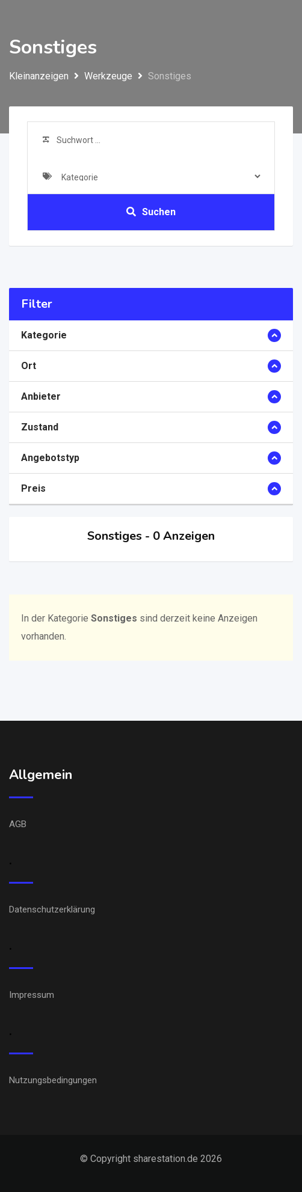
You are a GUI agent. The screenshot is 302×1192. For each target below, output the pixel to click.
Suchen (151, 212)
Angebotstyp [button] (50, 457)
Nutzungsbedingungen (53, 1080)
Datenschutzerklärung (52, 909)
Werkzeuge (108, 76)
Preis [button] (33, 488)
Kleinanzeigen (39, 76)
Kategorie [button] (44, 335)
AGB (17, 824)
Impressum (31, 994)
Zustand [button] (39, 427)
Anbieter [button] (41, 396)
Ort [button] (28, 365)
